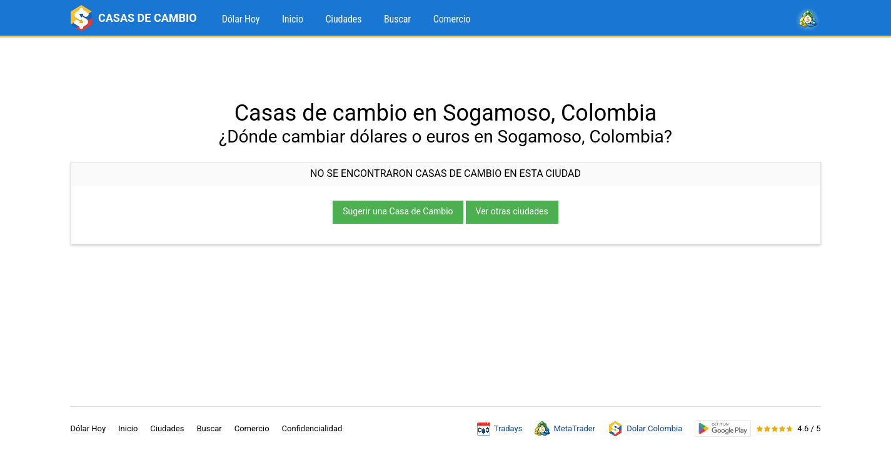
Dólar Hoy (241, 19)
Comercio (452, 19)
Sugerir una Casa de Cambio (398, 211)
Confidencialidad (312, 428)
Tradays (500, 428)
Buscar (397, 19)
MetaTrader (565, 428)
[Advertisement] (446, 69)
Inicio (292, 19)
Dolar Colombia (645, 428)
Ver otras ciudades (512, 211)
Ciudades (343, 19)
